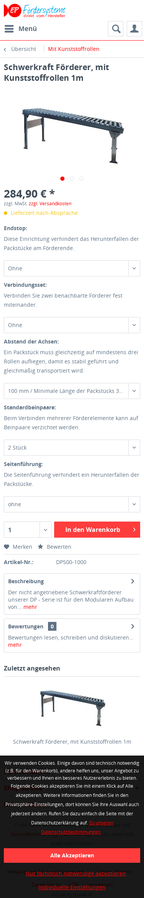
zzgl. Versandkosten (50, 203)
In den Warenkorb (100, 528)
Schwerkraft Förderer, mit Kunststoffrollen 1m (72, 741)
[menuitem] (20, 28)
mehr (29, 606)
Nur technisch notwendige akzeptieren (76, 873)
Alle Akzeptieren (72, 855)
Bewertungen (25, 626)
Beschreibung (26, 581)
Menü (21, 28)
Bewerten (54, 546)
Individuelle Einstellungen (72, 887)
